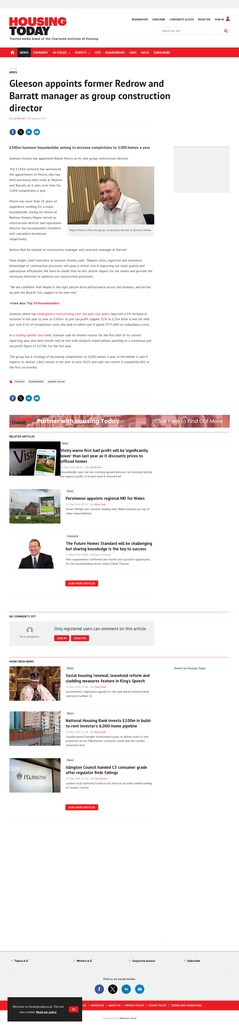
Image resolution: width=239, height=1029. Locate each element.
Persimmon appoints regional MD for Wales (105, 498)
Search (226, 31)
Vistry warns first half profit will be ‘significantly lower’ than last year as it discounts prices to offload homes (104, 456)
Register (204, 19)
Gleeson (19, 381)
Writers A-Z (84, 961)
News (13, 72)
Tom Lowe (100, 687)
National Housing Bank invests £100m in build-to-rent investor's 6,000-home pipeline (108, 723)
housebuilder (36, 381)
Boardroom (140, 19)
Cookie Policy (157, 1005)
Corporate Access (182, 19)
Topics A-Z (21, 961)
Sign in (61, 638)
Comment (72, 536)
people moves (56, 381)
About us (114, 1005)
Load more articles (81, 583)
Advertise (97, 1005)
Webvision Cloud (128, 1018)
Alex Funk (100, 504)
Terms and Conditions (186, 1005)
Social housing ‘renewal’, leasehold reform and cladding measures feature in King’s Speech (108, 678)
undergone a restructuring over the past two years (73, 314)
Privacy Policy (134, 1005)
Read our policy (46, 1012)
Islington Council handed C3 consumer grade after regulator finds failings (106, 770)
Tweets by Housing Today (189, 668)
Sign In (219, 19)
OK (73, 1009)
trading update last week (33, 335)
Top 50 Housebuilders (43, 303)
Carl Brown (19, 118)
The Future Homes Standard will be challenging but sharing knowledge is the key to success (109, 546)
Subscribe (158, 19)
